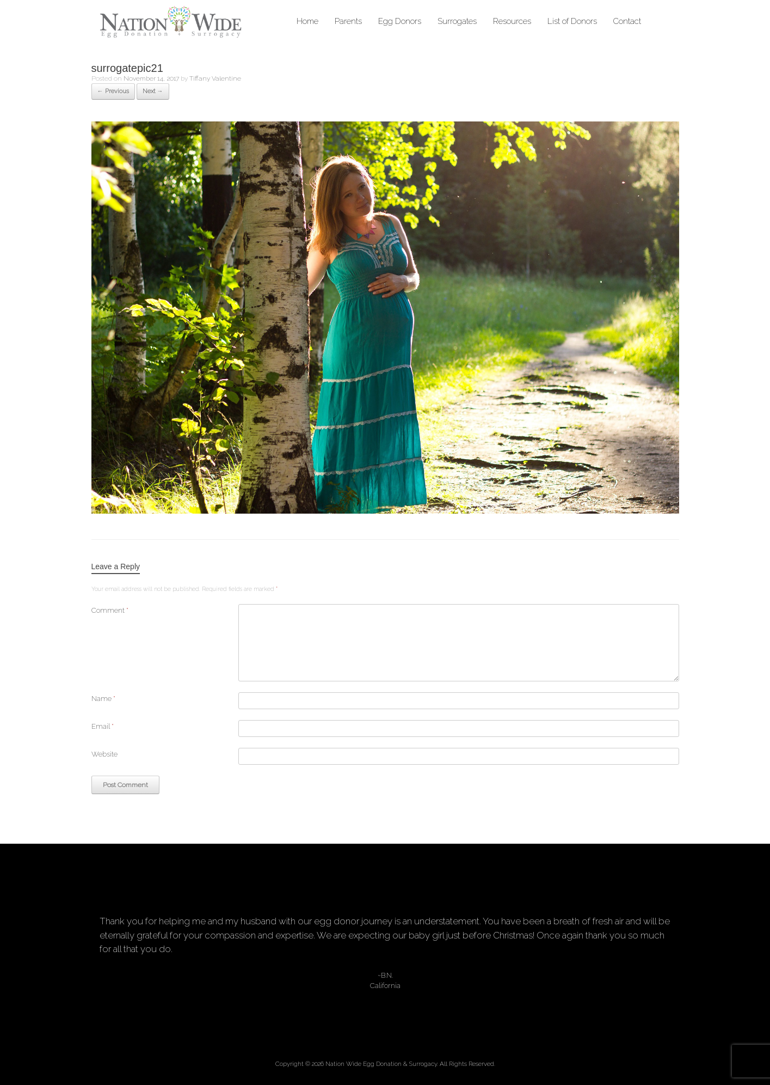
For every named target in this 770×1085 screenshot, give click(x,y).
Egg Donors (399, 21)
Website (104, 754)
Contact (627, 21)
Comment (109, 610)
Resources (512, 21)
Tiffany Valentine (215, 78)
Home (307, 21)
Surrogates (457, 21)
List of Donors (572, 21)
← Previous (113, 91)
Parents (348, 21)
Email (102, 726)
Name (103, 698)
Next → (153, 91)
